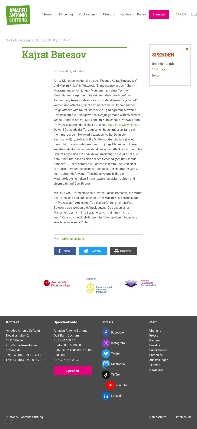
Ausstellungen (158, 360)
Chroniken (156, 355)
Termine (154, 365)
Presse (141, 14)
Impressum (183, 417)
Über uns (109, 14)
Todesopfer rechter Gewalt (35, 40)
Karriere (126, 14)
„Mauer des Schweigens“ (122, 125)
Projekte (154, 345)
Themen (47, 14)
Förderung (66, 14)
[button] (8, 420)
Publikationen (88, 14)
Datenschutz (157, 417)
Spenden (159, 14)
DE (177, 14)
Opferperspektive (73, 238)
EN (184, 14)
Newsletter (156, 370)
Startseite (11, 40)
